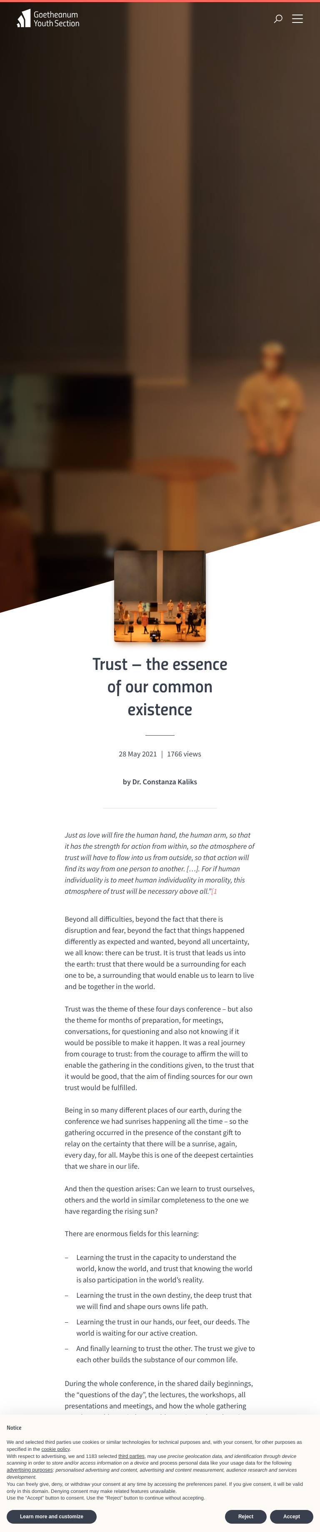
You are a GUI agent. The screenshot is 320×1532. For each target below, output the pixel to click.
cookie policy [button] (55, 1449)
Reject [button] (245, 1517)
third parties (131, 1456)
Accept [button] (291, 1517)
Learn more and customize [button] (51, 1517)
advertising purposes (30, 1470)
